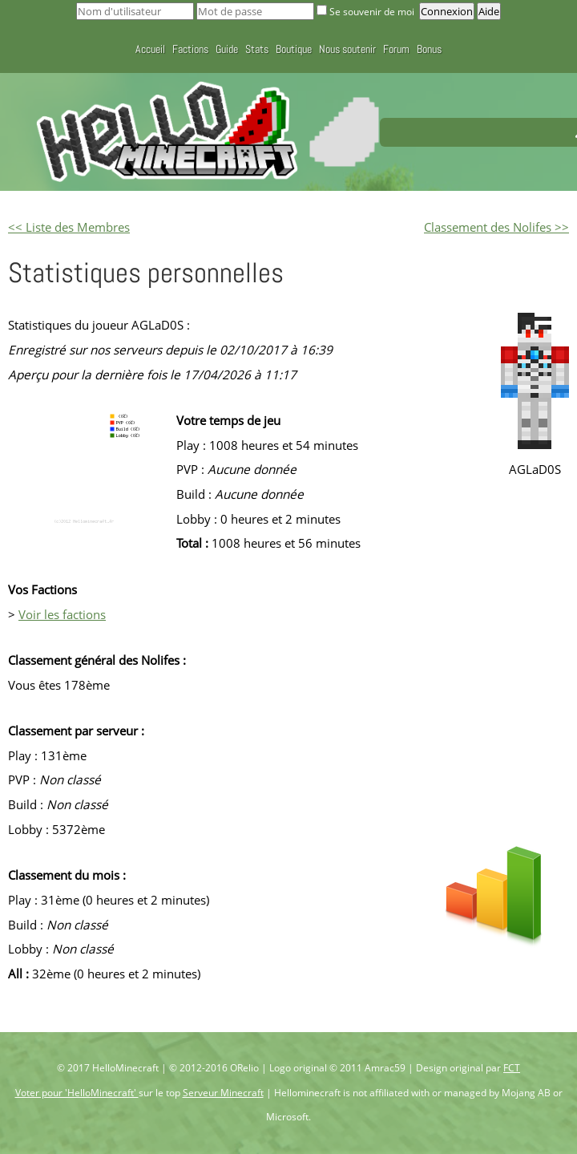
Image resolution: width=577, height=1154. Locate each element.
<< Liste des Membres (69, 227)
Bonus (429, 49)
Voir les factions (62, 614)
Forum (396, 49)
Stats (256, 49)
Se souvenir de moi (367, 11)
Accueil (150, 49)
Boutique (294, 49)
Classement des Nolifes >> (496, 227)
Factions (190, 49)
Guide (227, 49)
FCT (511, 1068)
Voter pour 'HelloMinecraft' (77, 1092)
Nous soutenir (347, 49)
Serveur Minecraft (223, 1092)
